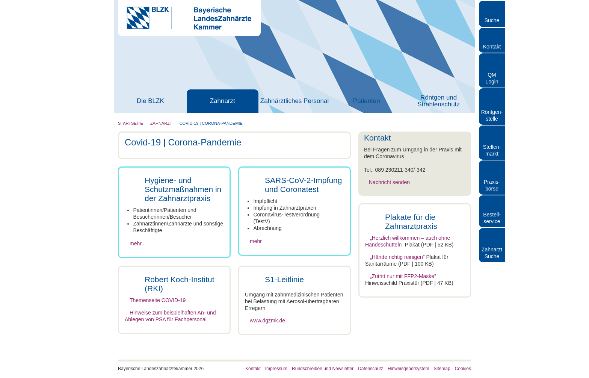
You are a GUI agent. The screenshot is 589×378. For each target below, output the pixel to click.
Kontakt (492, 47)
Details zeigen (399, 363)
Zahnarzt (222, 101)
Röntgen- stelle (492, 115)
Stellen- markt (492, 150)
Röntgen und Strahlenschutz (438, 101)
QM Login (491, 78)
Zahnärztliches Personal (294, 101)
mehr (136, 243)
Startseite (130, 123)
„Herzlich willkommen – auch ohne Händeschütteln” (407, 241)
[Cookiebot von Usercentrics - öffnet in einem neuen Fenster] (49, 363)
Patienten (366, 101)
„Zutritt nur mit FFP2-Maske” (403, 276)
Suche (492, 20)
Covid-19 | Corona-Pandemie (211, 123)
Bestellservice (492, 218)
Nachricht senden (389, 182)
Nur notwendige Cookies (526, 347)
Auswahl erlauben (526, 325)
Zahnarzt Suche (492, 252)
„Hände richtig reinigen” (397, 257)
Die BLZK (150, 101)
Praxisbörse (492, 185)
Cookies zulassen (526, 303)
